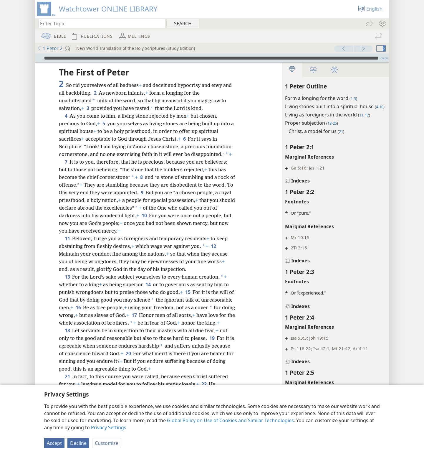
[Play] (39, 58)
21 (67, 384)
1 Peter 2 (49, 48)
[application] (212, 58)
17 (175, 315)
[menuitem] (382, 23)
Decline (78, 443)
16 (111, 307)
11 (67, 238)
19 (212, 346)
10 (150, 215)
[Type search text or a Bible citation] (99, 23)
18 (67, 338)
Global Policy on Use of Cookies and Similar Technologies (230, 420)
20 (148, 361)
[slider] (211, 58)
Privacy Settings (108, 427)
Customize (106, 443)
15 (187, 292)
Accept (54, 443)
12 (213, 246)
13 (67, 277)
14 (148, 284)
